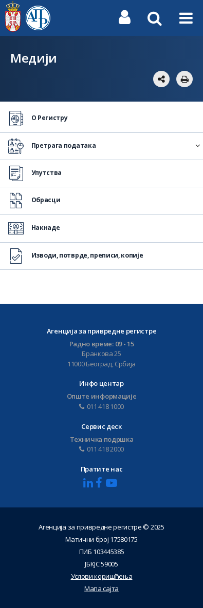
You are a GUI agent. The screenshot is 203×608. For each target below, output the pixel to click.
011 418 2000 (101, 449)
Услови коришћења (102, 576)
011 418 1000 (101, 406)
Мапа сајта (101, 588)
